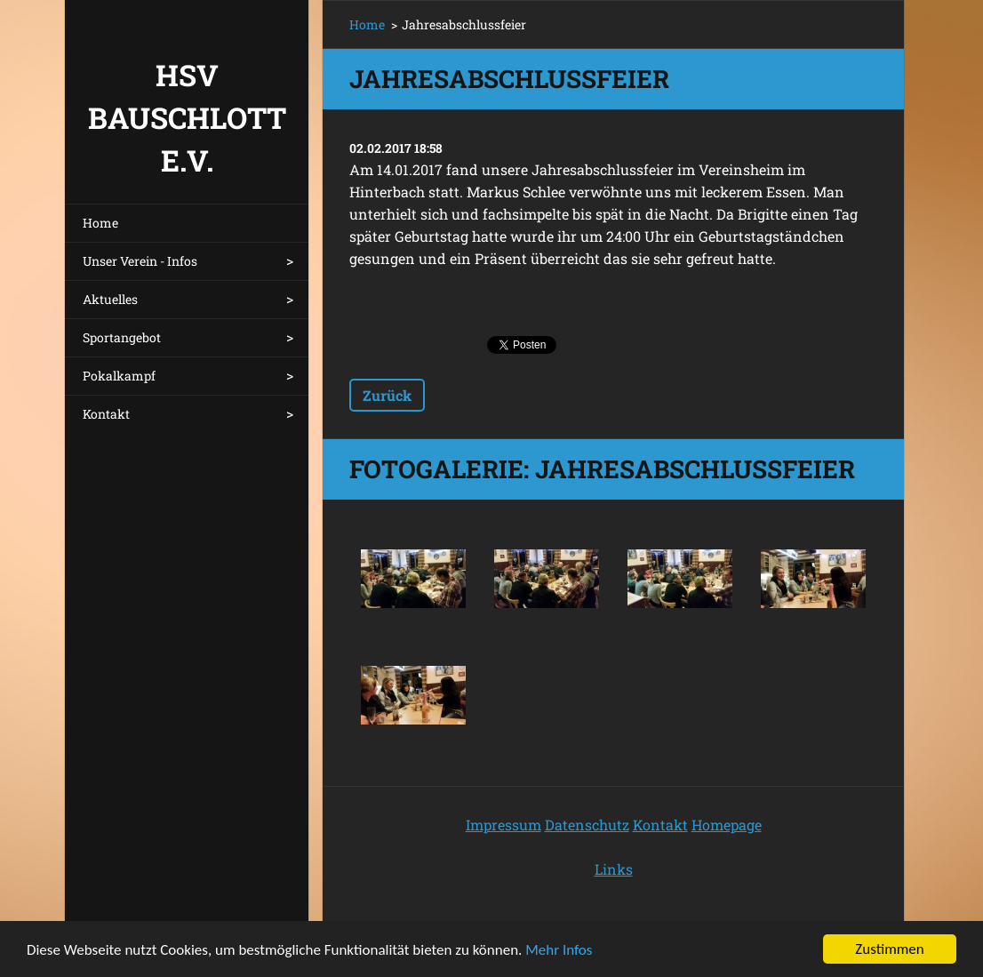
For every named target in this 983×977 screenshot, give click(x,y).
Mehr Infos (558, 951)
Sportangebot (122, 337)
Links (614, 869)
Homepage (726, 824)
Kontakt (106, 413)
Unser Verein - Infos (140, 260)
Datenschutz (587, 824)
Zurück (387, 395)
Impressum (503, 824)
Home (100, 222)
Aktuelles (110, 299)
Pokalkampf (119, 375)
